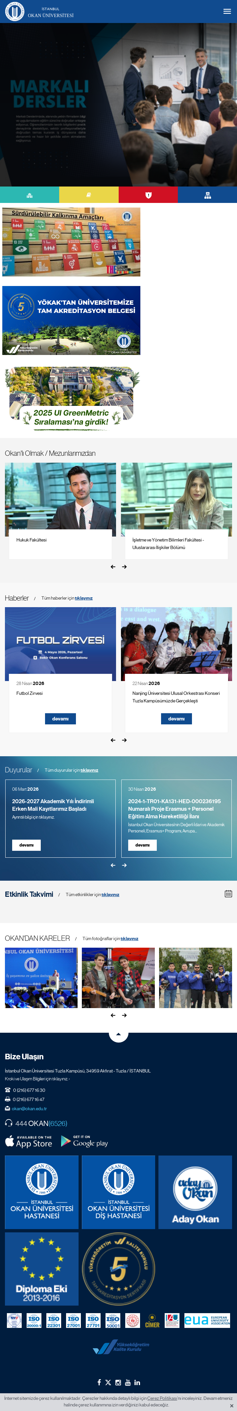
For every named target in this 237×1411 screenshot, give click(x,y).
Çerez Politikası (162, 1398)
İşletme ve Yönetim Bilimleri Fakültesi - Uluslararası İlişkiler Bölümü (168, 543)
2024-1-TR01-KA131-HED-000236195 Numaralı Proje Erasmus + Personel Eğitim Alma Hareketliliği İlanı (174, 809)
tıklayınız (84, 598)
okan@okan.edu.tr (29, 1108)
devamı (60, 719)
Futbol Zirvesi (29, 693)
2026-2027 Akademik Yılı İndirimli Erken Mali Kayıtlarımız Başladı (53, 805)
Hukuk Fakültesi (31, 539)
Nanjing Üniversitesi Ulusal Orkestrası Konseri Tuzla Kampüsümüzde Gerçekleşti (176, 697)
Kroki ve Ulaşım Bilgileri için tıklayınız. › (37, 1078)
